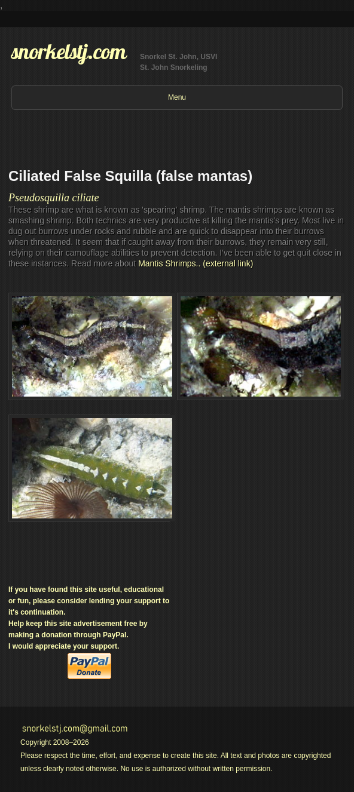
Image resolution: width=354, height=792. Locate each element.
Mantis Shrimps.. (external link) (195, 263)
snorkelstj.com (68, 51)
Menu (177, 97)
